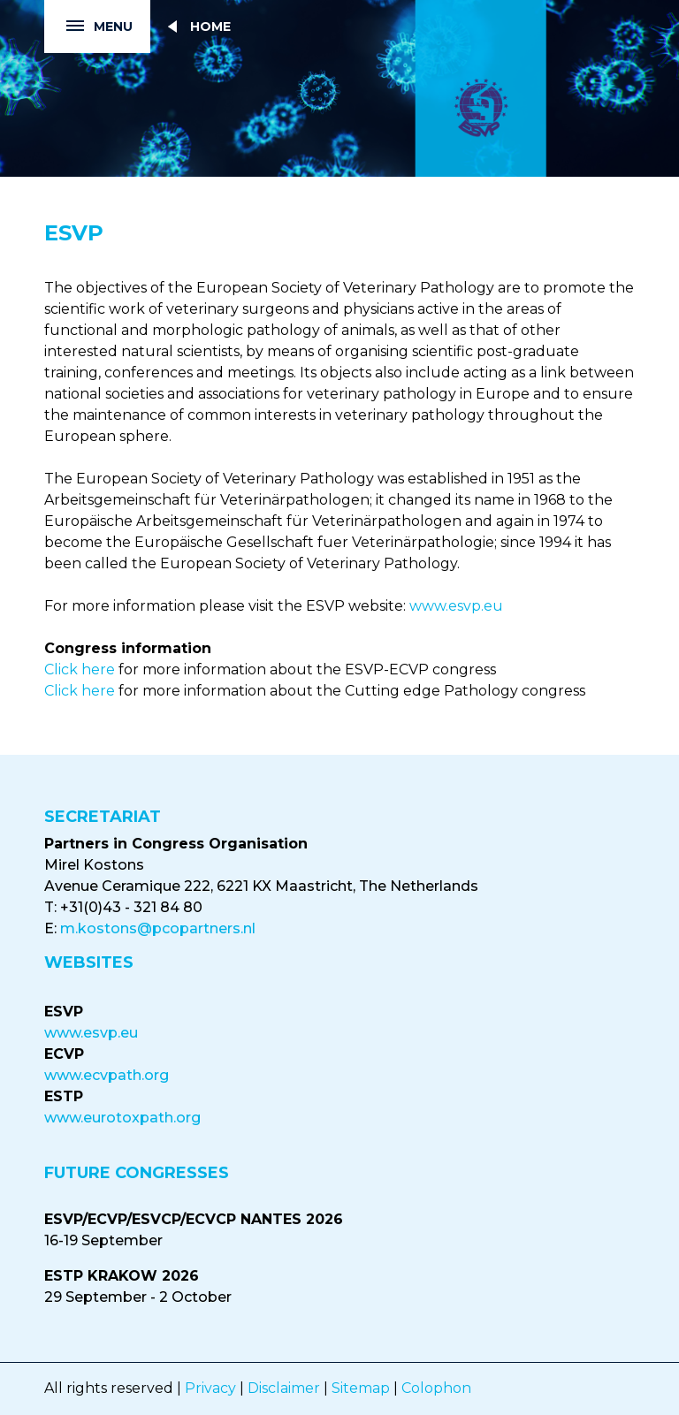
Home (210, 26)
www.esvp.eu (456, 605)
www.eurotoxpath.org (122, 1117)
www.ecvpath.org (106, 1075)
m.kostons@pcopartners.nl (158, 928)
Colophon (436, 1388)
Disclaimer (284, 1388)
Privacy (210, 1388)
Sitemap (361, 1388)
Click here (79, 669)
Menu (88, 27)
